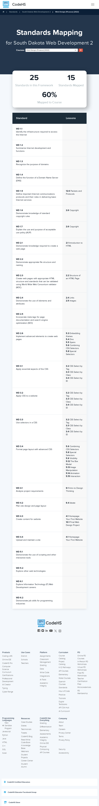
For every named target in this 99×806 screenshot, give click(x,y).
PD (78, 652)
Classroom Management (45, 660)
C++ (3, 746)
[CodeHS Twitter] (55, 631)
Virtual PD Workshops (82, 668)
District (24, 656)
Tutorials (62, 698)
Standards (13, 12)
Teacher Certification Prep (82, 681)
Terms (61, 736)
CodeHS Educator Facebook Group (20, 792)
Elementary (63, 674)
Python (5, 735)
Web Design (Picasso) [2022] (67, 12)
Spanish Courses (62, 683)
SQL (4, 749)
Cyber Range (7, 692)
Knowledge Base (25, 746)
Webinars (25, 751)
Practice (62, 695)
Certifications (7, 675)
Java (4, 739)
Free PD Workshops (82, 674)
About (61, 722)
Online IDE (6, 659)
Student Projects (24, 756)
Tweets (24, 733)
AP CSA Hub (64, 707)
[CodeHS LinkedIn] (46, 631)
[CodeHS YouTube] (51, 631)
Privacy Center (65, 733)
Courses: (20, 50)
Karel (4, 753)
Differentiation (46, 727)
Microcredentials (84, 687)
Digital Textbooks (63, 703)
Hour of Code (64, 691)
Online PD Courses (81, 657)
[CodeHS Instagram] (42, 631)
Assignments (45, 656)
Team (61, 726)
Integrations (45, 676)
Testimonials (26, 729)
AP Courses (63, 671)
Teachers (24, 663)
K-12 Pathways (65, 667)
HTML (4, 742)
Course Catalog (62, 657)
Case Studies (26, 722)
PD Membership (82, 692)
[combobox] (51, 50)
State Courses (65, 678)
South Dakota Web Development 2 (36, 12)
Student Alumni (24, 765)
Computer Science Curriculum (6, 669)
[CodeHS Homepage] (15, 4)
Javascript (6, 731)
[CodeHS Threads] (59, 631)
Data (42, 669)
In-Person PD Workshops (82, 663)
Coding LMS (7, 656)
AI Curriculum (64, 711)
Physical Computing (44, 748)
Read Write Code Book (25, 741)
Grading (43, 665)
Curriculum (63, 652)
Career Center (27, 761)
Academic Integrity (44, 684)
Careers (62, 729)
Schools (24, 659)
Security (62, 749)
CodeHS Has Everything (45, 719)
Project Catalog (62, 663)
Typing (5, 688)
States (24, 726)
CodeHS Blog (26, 736)
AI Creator (6, 684)
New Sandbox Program (7, 726)
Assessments (45, 734)
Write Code (44, 672)
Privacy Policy (64, 740)
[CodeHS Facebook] (39, 631)
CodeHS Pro (7, 663)
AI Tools (43, 679)
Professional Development (7, 680)
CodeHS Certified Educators (17, 782)
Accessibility (64, 753)
